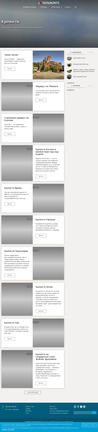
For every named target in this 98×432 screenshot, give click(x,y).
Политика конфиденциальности (59, 411)
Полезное (55, 7)
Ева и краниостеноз (77, 76)
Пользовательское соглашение (59, 413)
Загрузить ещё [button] (32, 392)
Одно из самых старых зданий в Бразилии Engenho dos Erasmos (81, 70)
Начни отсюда (30, 7)
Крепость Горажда (45, 219)
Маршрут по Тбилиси (47, 86)
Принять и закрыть (89, 425)
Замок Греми (11, 55)
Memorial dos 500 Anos (77, 64)
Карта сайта (53, 408)
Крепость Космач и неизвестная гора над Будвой (47, 151)
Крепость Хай (11, 322)
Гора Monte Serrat (76, 58)
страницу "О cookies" (7, 429)
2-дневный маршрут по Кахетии (16, 119)
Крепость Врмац (13, 188)
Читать (9, 68)
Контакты (53, 406)
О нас (67, 7)
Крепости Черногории (16, 251)
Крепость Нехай (44, 287)
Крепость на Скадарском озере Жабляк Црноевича (46, 356)
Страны (44, 7)
